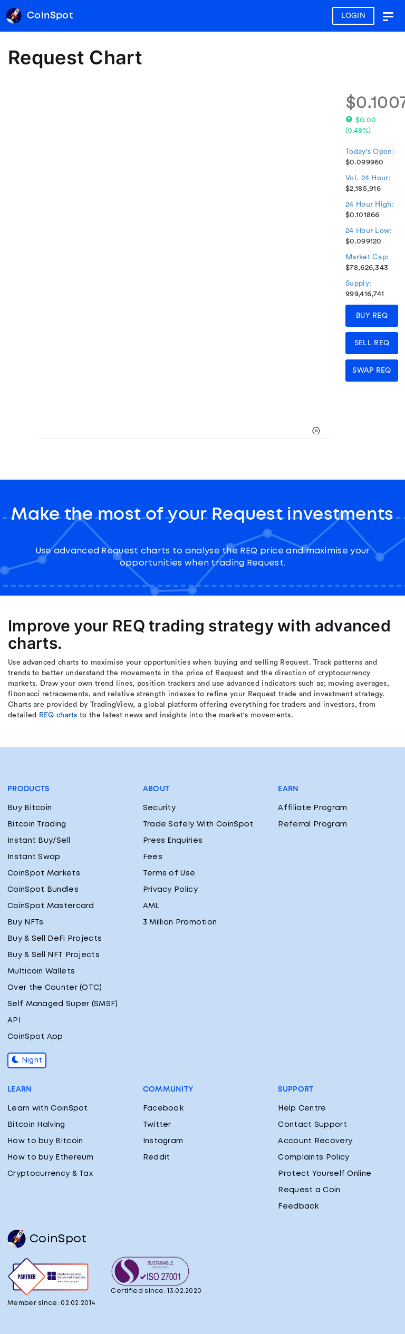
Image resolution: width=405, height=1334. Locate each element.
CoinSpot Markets (43, 873)
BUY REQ (372, 315)
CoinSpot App (35, 1037)
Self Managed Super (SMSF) (62, 1004)
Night (27, 1060)
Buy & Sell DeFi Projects (54, 939)
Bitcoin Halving (36, 1125)
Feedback (298, 1206)
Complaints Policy (313, 1157)
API (14, 1020)
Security (159, 808)
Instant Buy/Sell (38, 841)
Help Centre (302, 1108)
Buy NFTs (25, 922)
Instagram (163, 1141)
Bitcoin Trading (36, 824)
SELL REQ (371, 343)
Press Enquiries (173, 841)
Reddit (156, 1157)
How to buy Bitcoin (45, 1141)
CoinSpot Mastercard (50, 906)
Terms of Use (169, 873)
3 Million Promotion (180, 922)
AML (151, 906)
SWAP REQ (371, 370)
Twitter (157, 1125)
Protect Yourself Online (324, 1174)
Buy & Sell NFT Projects (53, 955)
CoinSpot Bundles (43, 890)
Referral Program (312, 824)
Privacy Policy (170, 890)
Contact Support (312, 1125)
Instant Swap (34, 857)
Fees (152, 857)
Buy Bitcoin (29, 808)
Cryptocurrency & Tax (50, 1174)
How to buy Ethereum (50, 1157)
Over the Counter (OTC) (54, 988)
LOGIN (353, 16)
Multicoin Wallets (41, 971)
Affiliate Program (312, 808)
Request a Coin (309, 1190)
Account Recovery (315, 1141)
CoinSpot (46, 1239)
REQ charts (58, 715)
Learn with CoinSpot (47, 1108)
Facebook (163, 1108)
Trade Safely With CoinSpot (198, 824)
